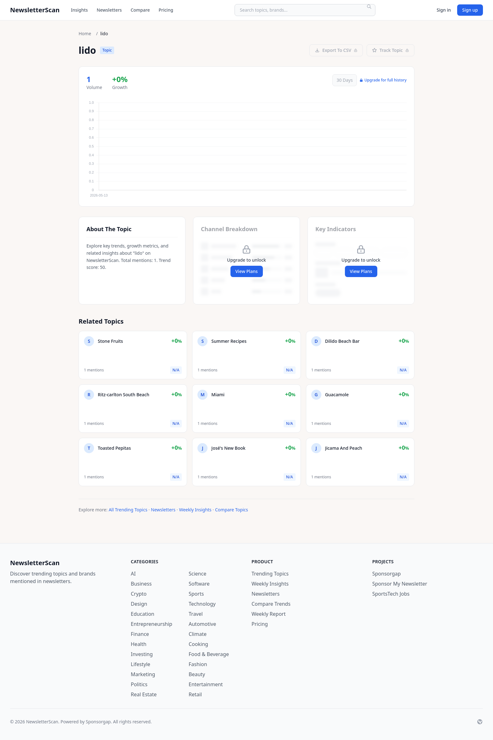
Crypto (139, 593)
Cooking (198, 644)
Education (142, 613)
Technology (202, 603)
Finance (140, 634)
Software (199, 583)
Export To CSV (336, 50)
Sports (196, 593)
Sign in (444, 10)
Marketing (143, 674)
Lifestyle (140, 664)
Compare (140, 10)
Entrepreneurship (151, 623)
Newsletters (109, 10)
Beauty (197, 674)
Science (197, 573)
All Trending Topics (128, 510)
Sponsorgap (386, 573)
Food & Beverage (209, 654)
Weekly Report (268, 613)
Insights (79, 10)
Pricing (165, 10)
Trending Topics (270, 573)
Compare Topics (231, 510)
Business (141, 583)
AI (133, 573)
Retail (195, 694)
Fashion (198, 664)
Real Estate (144, 694)
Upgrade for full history (383, 80)
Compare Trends (271, 603)
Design (139, 603)
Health (139, 644)
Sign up (470, 10)
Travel (196, 613)
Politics (139, 684)
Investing (142, 654)
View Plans (246, 271)
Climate (198, 634)
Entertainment (206, 684)
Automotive (202, 623)
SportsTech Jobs (390, 593)
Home (85, 33)
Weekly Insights (195, 510)
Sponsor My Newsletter (399, 583)
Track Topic (390, 50)
